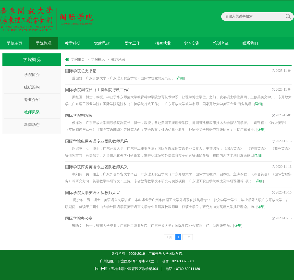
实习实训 (192, 43)
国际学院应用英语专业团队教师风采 (96, 141)
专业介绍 (32, 99)
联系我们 (250, 43)
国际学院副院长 (79, 115)
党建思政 (102, 43)
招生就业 (163, 43)
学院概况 (43, 43)
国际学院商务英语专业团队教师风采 (96, 167)
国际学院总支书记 (81, 71)
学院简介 (32, 75)
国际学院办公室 (79, 218)
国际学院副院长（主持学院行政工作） (98, 90)
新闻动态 (32, 124)
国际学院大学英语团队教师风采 (92, 193)
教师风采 (32, 112)
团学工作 (132, 43)
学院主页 (14, 43)
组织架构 (32, 87)
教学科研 (73, 43)
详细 (180, 78)
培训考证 (221, 43)
